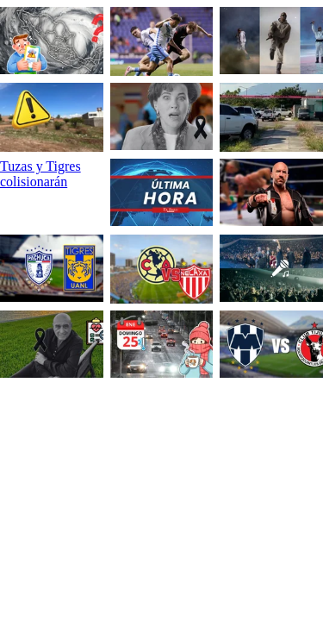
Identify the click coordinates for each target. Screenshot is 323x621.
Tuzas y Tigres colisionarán (40, 174)
